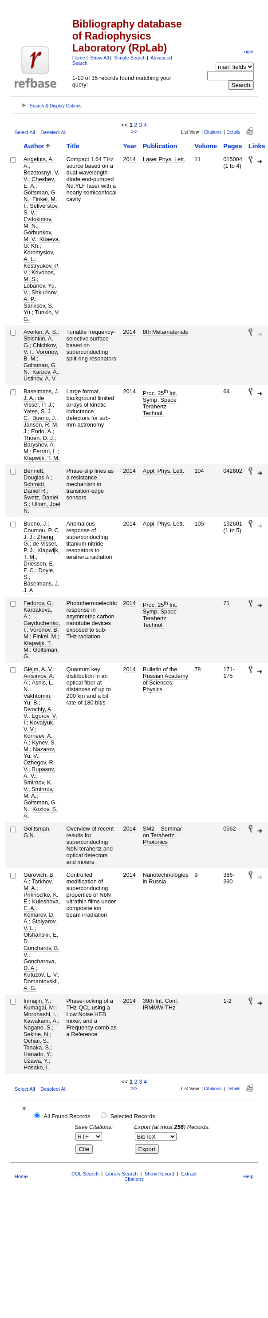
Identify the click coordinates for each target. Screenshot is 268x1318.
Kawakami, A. (41, 1020)
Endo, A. (41, 431)
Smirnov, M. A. (39, 792)
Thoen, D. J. (39, 438)
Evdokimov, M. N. (38, 222)
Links (256, 146)
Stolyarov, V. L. (40, 924)
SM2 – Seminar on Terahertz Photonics (162, 835)
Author (34, 146)
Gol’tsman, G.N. (37, 832)
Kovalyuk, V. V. (39, 725)
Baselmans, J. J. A (41, 587)
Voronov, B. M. (41, 355)
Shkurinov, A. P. (41, 295)
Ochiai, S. (36, 1040)
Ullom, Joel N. (42, 507)
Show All (100, 57)
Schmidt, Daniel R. (35, 487)
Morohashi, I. (40, 1014)
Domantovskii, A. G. (41, 984)
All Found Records (66, 1116)
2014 (129, 159)
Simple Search (130, 57)
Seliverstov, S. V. (41, 209)
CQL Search (85, 1173)
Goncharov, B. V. (41, 951)
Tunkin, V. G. (41, 315)
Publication (160, 146)
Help (248, 1176)
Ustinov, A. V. (40, 378)
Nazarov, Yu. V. (39, 752)
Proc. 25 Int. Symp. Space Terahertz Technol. (160, 403)
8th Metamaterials (165, 332)
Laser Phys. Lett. (164, 159)
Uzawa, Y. (36, 1060)
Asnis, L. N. (39, 686)
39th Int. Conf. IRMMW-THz (160, 1004)
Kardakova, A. (38, 613)
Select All (25, 132)
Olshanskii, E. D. (41, 938)
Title (73, 146)
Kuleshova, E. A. (42, 904)
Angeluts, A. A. (39, 162)
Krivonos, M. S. (39, 275)
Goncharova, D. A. (40, 964)
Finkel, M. (45, 636)
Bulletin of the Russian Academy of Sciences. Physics (165, 679)
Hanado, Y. (37, 1054)
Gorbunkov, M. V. (38, 235)
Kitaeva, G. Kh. (42, 242)
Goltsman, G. (41, 653)
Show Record (159, 1173)
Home (78, 57)
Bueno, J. (44, 418)
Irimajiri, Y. (37, 1000)
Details (233, 132)
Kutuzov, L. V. (41, 974)
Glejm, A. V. (38, 669)
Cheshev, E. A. (39, 182)
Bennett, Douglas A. (37, 474)
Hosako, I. (36, 1067)
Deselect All (53, 132)
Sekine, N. (37, 1034)
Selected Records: (133, 1116)
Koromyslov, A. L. (39, 255)
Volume (205, 146)
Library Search (122, 1173)
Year (129, 146)
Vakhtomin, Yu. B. (37, 699)
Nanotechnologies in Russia (165, 878)
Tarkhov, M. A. (38, 884)
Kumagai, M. (39, 1007)
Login (247, 51)
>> (134, 131)
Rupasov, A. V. (39, 772)
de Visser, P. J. (38, 401)
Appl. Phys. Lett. (163, 470)
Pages (232, 146)
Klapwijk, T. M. (42, 458)
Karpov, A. (45, 371)
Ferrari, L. (45, 451)
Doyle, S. (39, 573)
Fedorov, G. (38, 603)
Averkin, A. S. (41, 332)
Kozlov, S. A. (41, 812)
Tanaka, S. (37, 1047)
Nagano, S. (38, 1027)
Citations (213, 132)
